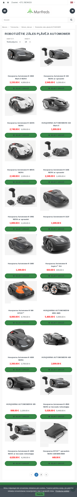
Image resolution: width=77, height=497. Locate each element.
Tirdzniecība (14, 27)
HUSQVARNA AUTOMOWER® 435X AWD (56, 311)
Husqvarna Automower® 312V (56, 217)
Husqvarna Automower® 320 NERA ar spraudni (56, 77)
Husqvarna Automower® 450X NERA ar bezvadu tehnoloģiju (56, 405)
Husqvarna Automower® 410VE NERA (21, 124)
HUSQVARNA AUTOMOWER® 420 (56, 357)
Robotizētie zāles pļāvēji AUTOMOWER (48, 27)
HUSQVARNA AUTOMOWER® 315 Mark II (56, 124)
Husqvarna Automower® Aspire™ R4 (56, 265)
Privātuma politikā (62, 491)
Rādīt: (27, 39)
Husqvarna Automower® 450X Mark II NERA (21, 77)
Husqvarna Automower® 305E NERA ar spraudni (21, 218)
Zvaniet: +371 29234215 (21, 2)
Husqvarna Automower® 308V (21, 264)
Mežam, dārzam (26, 27)
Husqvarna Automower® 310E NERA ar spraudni (56, 171)
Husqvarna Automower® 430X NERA (21, 358)
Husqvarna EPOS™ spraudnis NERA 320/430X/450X (56, 452)
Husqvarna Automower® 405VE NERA (21, 171)
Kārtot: (10, 39)
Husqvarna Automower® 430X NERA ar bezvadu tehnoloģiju (21, 452)
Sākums (4, 27)
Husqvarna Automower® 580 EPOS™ (20, 311)
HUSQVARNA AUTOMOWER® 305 (20, 404)
